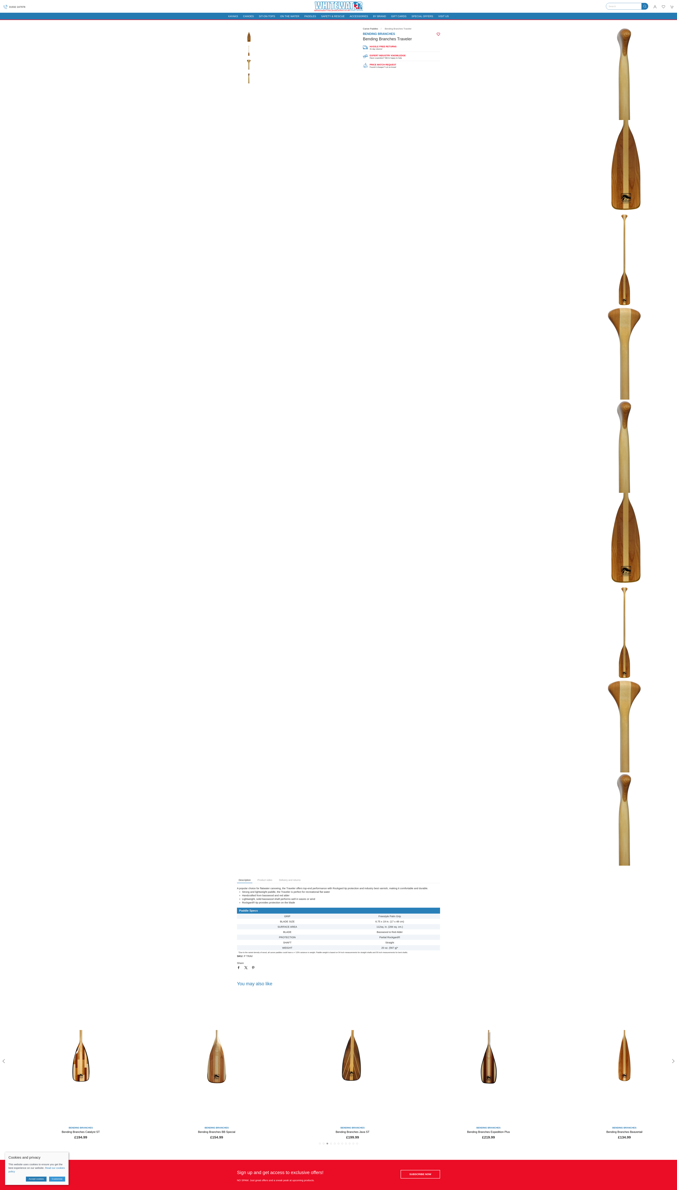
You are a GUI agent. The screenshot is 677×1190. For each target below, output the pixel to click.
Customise (57, 1179)
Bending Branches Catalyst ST (203, 1131)
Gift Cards (399, 16)
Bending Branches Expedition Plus (610, 1131)
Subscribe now (420, 1174)
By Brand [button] (379, 16)
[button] (663, 6)
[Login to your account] (655, 6)
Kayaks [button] (233, 16)
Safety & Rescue (333, 16)
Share (240, 963)
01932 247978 (14, 7)
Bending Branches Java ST (474, 1131)
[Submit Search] (644, 6)
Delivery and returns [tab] (290, 880)
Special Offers (422, 16)
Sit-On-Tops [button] (267, 16)
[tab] (320, 1143)
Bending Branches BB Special (338, 1131)
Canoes (248, 16)
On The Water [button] (289, 16)
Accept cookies (36, 1179)
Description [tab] (245, 880)
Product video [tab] (264, 880)
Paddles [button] (310, 16)
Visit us (443, 16)
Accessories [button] (359, 16)
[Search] (627, 6)
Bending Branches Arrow (66, 1131)
